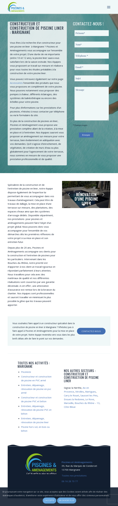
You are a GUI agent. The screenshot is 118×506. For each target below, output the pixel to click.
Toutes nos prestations (74, 475)
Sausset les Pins (89, 395)
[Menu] (108, 7)
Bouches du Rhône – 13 (87, 403)
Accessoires (16, 82)
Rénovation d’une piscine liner (86, 199)
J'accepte (49, 500)
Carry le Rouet (71, 395)
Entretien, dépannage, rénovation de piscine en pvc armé (36, 389)
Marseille (68, 403)
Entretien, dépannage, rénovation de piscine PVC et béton (36, 410)
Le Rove (89, 399)
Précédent (69, 194)
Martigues (90, 391)
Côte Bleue (70, 406)
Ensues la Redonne (74, 399)
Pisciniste (26, 371)
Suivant (103, 194)
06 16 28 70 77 (70, 481)
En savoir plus (66, 500)
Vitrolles (79, 391)
